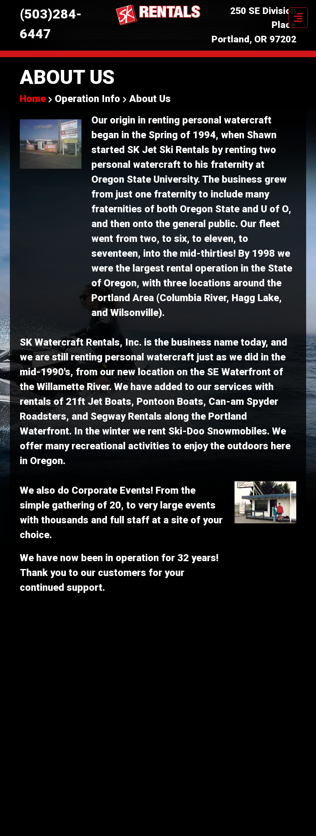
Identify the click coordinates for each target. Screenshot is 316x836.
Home (34, 98)
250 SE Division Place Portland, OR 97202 (253, 25)
